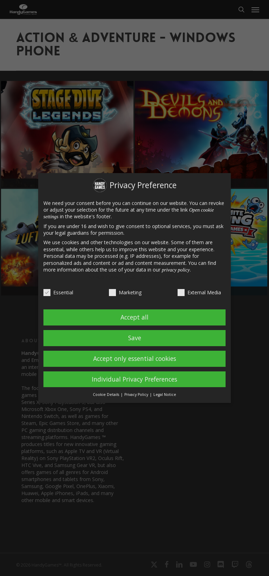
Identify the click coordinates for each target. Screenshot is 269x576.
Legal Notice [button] (164, 394)
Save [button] (134, 338)
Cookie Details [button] (106, 394)
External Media (199, 292)
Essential (58, 292)
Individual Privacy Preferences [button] (134, 379)
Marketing (125, 292)
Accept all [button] (134, 317)
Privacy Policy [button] (136, 394)
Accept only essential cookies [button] (134, 358)
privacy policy (176, 270)
